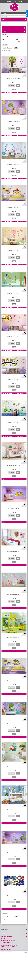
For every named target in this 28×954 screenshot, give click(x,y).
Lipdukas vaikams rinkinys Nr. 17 (14, 766)
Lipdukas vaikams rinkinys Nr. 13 (14, 594)
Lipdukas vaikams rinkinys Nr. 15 (13, 680)
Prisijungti (9, 1)
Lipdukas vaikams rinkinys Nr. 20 (14, 895)
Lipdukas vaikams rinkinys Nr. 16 (14, 723)
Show (17, 39)
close (26, 952)
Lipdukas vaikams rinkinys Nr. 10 (14, 465)
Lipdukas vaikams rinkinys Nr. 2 (14, 121)
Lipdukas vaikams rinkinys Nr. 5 (14, 250)
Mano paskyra (4, 929)
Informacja (5, 28)
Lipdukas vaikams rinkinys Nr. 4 (14, 207)
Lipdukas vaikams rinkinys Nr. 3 (14, 164)
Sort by (3, 39)
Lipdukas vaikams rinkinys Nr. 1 (14, 78)
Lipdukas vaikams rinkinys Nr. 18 (13, 809)
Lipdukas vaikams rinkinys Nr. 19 (13, 852)
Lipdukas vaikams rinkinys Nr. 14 (13, 637)
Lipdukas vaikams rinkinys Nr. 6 (14, 293)
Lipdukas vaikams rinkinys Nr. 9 (14, 422)
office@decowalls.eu (11, 945)
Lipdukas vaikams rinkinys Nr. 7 (14, 336)
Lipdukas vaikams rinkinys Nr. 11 (14, 508)
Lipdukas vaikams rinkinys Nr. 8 (14, 379)
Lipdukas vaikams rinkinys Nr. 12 (14, 551)
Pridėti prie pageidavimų (8, 92)
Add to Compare (20, 92)
